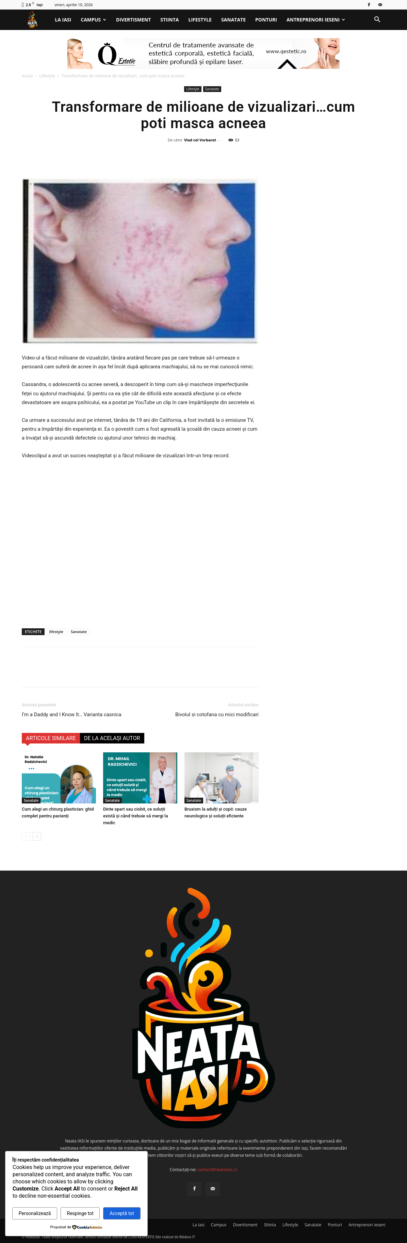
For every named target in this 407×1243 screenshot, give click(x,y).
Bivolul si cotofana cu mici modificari (217, 714)
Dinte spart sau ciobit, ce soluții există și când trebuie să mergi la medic (135, 816)
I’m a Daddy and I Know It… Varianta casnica (71, 714)
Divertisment (133, 19)
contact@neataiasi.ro (217, 1169)
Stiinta (169, 19)
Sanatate (233, 19)
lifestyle (56, 631)
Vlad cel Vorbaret (200, 139)
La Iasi (63, 19)
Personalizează (35, 1213)
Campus (93, 19)
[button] (377, 20)
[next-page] (37, 836)
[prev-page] (26, 836)
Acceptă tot (122, 1213)
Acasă (27, 76)
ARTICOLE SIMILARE (51, 738)
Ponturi (266, 19)
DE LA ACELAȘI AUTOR (112, 738)
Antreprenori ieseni (316, 19)
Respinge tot (80, 1213)
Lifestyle (200, 19)
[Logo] (36, 20)
